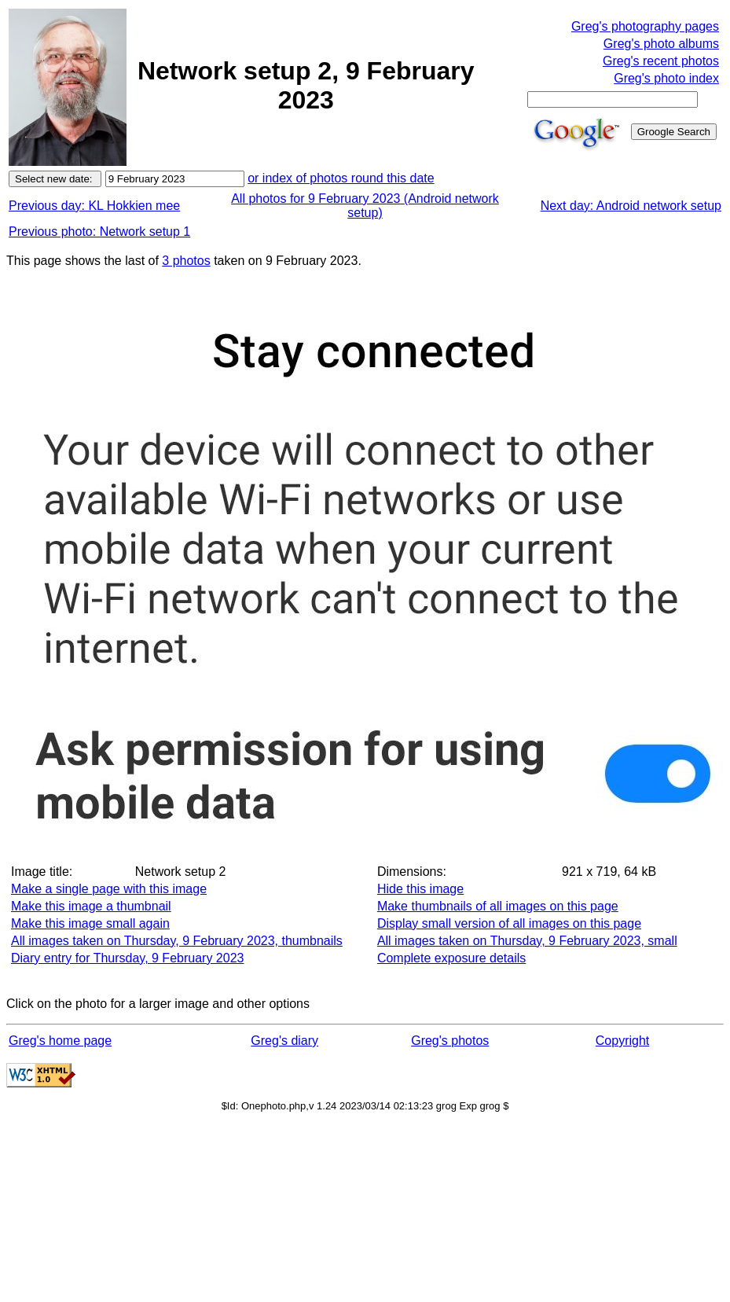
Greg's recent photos (661, 61)
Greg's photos (450, 1040)
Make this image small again (90, 923)
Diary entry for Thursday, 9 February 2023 (127, 958)
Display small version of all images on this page (509, 923)
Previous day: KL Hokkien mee (94, 205)
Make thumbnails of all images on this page (497, 906)
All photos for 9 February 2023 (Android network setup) (365, 205)
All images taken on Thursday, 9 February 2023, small (527, 940)
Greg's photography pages (645, 26)
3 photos (186, 260)
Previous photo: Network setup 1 (99, 231)
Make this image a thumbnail (91, 906)
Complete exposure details (451, 958)
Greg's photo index (666, 78)
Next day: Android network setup (631, 205)
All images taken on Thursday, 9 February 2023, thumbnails (177, 940)
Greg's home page (60, 1040)
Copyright (622, 1040)
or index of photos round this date (341, 178)
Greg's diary (284, 1040)
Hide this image (420, 889)
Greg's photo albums (661, 43)
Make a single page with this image (109, 889)
